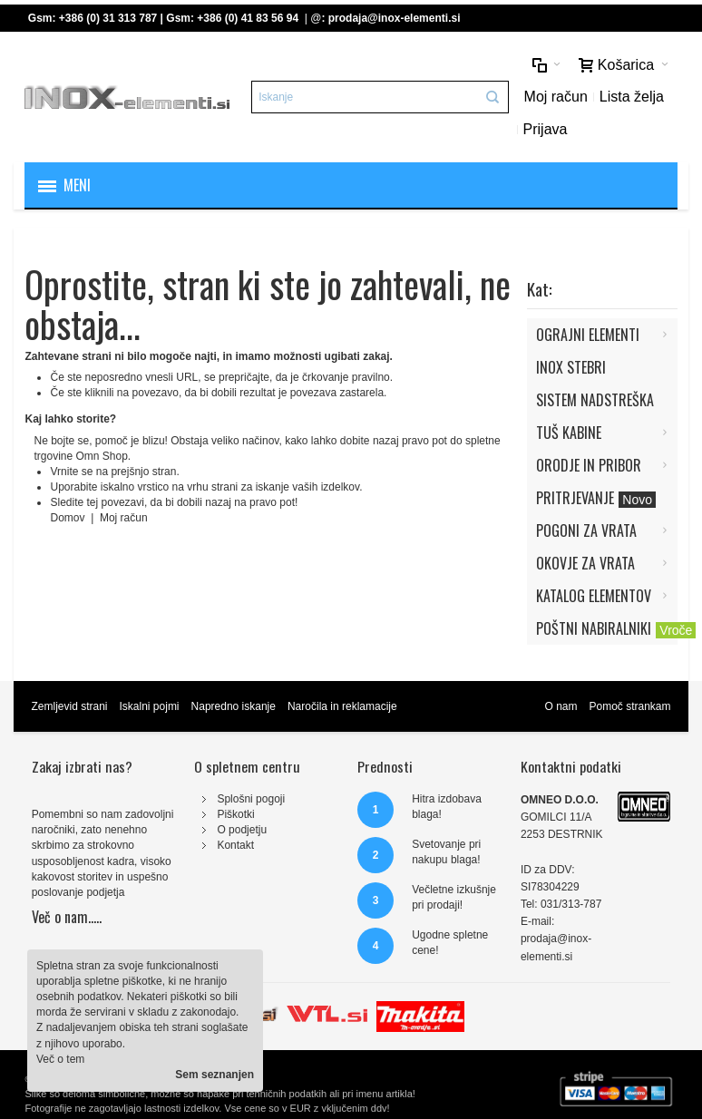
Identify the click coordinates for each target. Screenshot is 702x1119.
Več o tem (60, 1059)
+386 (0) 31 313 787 (108, 18)
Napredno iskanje (233, 706)
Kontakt (235, 845)
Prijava (545, 129)
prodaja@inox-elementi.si (394, 18)
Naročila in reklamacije (342, 706)
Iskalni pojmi (150, 706)
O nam (560, 706)
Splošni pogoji (251, 799)
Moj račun (556, 96)
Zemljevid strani (69, 706)
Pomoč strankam (629, 706)
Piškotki (235, 814)
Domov (68, 517)
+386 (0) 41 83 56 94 (247, 18)
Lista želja (632, 96)
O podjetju (242, 829)
